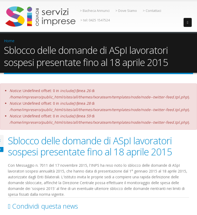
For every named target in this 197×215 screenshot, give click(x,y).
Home (9, 40)
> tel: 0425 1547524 (95, 20)
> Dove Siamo (126, 10)
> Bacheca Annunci (95, 10)
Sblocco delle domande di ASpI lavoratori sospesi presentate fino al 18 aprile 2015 (90, 146)
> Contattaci (152, 10)
